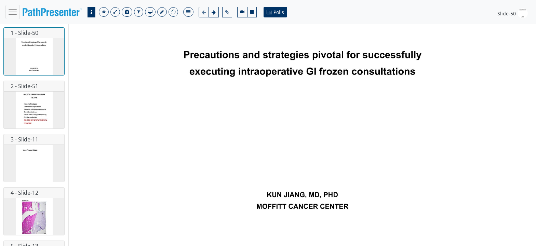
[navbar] (12, 12)
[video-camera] (242, 12)
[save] (162, 12)
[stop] (252, 12)
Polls (275, 12)
